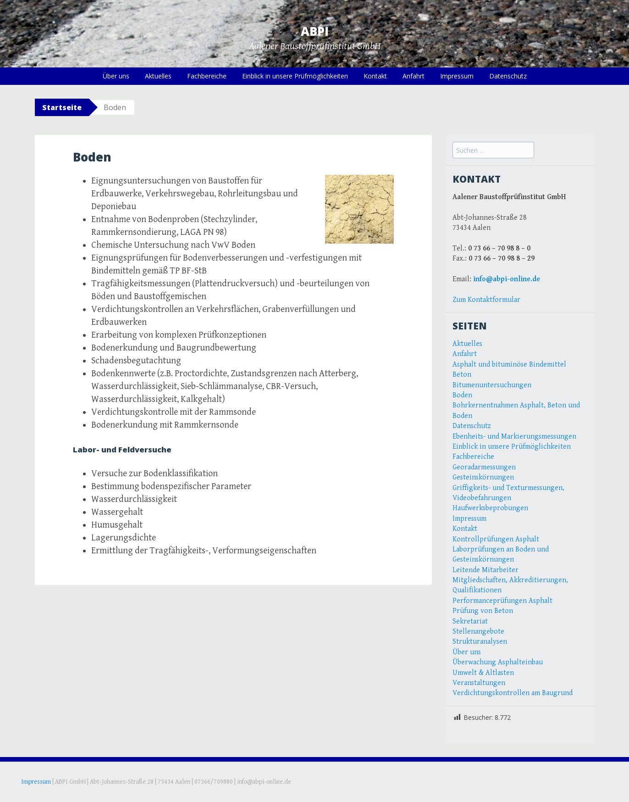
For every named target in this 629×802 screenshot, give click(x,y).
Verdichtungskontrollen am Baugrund (512, 693)
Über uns (116, 76)
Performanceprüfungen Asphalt (502, 600)
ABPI (315, 31)
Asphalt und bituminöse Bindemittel (509, 364)
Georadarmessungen (484, 467)
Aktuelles (158, 76)
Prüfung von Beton (482, 611)
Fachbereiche (206, 76)
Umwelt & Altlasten (483, 672)
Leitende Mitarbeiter (485, 570)
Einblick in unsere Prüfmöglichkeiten (295, 76)
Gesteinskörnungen (483, 477)
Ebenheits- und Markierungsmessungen (514, 436)
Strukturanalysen (479, 641)
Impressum (457, 76)
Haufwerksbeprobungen (490, 508)
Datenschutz (508, 76)
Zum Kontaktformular (486, 299)
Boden (462, 395)
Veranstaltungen (478, 683)
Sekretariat (470, 621)
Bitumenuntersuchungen (491, 385)
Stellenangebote (478, 631)
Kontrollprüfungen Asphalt (495, 539)
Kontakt (375, 76)
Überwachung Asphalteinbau (497, 662)
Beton (461, 374)
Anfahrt (414, 76)
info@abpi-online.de (506, 279)
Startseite (62, 107)
